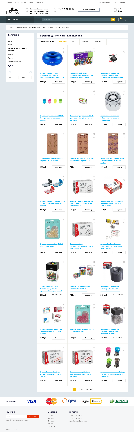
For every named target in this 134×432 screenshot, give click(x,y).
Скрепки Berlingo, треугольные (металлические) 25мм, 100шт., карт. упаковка (111, 203)
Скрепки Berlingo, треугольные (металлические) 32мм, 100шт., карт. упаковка (81, 203)
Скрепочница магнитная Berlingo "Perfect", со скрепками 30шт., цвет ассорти (112, 374)
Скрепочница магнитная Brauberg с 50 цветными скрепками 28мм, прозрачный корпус (51, 289)
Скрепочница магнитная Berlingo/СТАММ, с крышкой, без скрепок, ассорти (52, 203)
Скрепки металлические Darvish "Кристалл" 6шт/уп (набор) (82, 160)
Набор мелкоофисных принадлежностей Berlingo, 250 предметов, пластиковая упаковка (81, 75)
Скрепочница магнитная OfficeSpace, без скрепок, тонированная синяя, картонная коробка (52, 75)
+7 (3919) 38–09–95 (65, 9)
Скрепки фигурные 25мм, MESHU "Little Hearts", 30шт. (82, 331)
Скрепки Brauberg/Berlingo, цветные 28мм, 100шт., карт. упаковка (50, 374)
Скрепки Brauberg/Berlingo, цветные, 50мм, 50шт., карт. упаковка (80, 374)
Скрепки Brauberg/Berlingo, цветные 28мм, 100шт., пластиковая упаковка (80, 289)
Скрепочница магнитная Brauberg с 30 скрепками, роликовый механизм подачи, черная (111, 75)
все (82, 390)
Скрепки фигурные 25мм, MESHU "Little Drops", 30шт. (51, 245)
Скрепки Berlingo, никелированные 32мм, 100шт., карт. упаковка (81, 246)
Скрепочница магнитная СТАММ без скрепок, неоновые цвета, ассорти (52, 118)
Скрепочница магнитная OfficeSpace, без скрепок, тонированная (109, 118)
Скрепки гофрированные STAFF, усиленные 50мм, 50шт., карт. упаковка (51, 332)
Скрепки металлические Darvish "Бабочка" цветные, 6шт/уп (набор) (112, 161)
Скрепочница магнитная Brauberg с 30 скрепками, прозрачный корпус (109, 332)
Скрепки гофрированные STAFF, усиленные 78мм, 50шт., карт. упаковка (81, 118)
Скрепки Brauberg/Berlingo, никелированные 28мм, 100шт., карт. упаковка (111, 246)
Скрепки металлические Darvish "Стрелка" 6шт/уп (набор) (52, 160)
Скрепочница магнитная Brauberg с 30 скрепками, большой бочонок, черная (110, 289)
